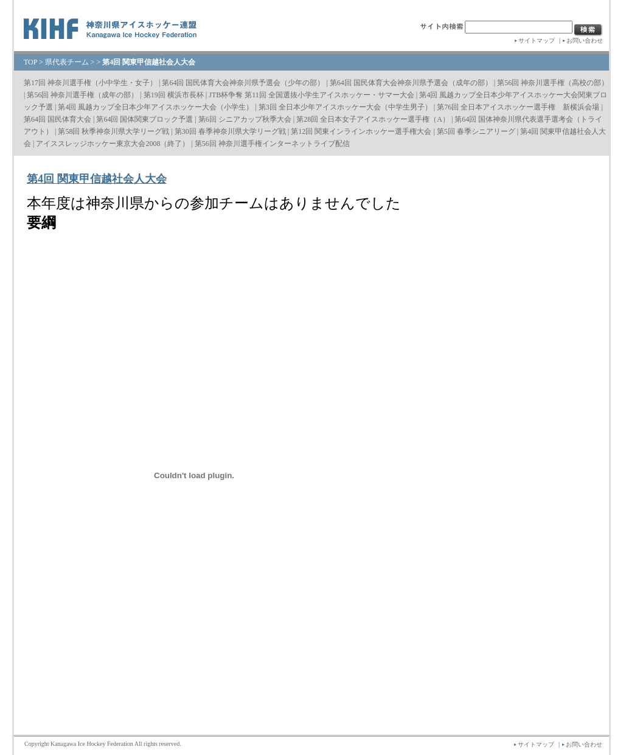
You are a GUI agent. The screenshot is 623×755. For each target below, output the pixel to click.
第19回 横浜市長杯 (174, 95)
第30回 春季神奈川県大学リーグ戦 (230, 131)
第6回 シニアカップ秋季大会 (244, 119)
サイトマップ (536, 40)
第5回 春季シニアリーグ (476, 131)
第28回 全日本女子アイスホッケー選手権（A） (373, 119)
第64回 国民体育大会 (57, 119)
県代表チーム (67, 62)
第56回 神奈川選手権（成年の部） (82, 95)
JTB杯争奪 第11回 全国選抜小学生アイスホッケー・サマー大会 (311, 95)
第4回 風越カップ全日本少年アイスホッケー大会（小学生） (155, 107)
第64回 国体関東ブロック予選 (144, 119)
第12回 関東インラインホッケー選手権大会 (361, 131)
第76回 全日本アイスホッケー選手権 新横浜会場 (518, 107)
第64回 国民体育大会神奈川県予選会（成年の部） (411, 82)
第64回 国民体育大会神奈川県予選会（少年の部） (243, 82)
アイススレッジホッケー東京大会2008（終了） (112, 143)
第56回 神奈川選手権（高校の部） (552, 82)
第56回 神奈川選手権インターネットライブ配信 (272, 143)
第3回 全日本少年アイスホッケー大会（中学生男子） (345, 107)
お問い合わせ (584, 40)
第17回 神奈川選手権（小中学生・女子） (90, 82)
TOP (30, 62)
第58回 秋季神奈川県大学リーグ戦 (113, 131)
